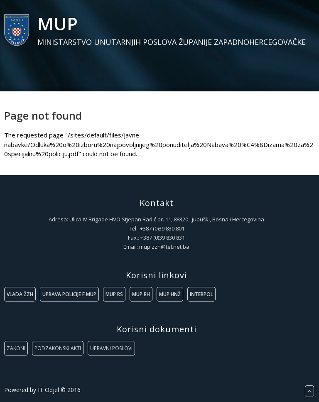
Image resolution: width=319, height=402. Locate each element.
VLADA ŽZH (20, 294)
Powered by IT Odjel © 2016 (42, 390)
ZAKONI (16, 348)
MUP (57, 23)
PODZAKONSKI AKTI (57, 348)
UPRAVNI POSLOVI (111, 348)
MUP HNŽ (170, 294)
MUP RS (114, 294)
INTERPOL (201, 294)
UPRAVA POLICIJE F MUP (69, 294)
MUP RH (141, 294)
